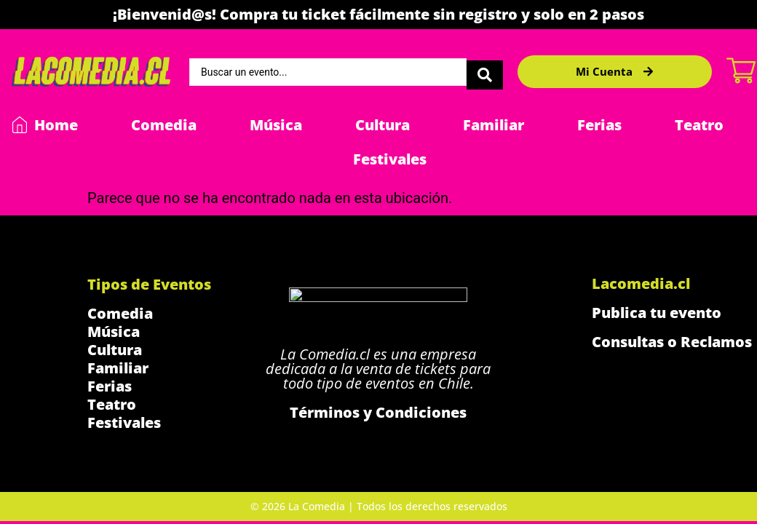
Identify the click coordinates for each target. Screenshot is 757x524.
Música (276, 125)
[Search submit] (485, 72)
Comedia (164, 125)
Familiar (493, 125)
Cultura (382, 125)
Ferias (599, 125)
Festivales (390, 159)
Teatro (699, 125)
